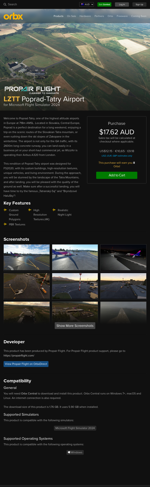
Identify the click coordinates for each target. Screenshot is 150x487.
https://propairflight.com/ (19, 355)
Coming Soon (138, 16)
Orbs (110, 16)
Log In (122, 4)
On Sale (71, 16)
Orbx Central (29, 393)
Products (58, 16)
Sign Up (139, 4)
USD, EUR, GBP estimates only (117, 155)
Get (104, 4)
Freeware (122, 16)
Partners (99, 16)
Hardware (85, 16)
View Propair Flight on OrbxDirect (26, 364)
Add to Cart (117, 175)
